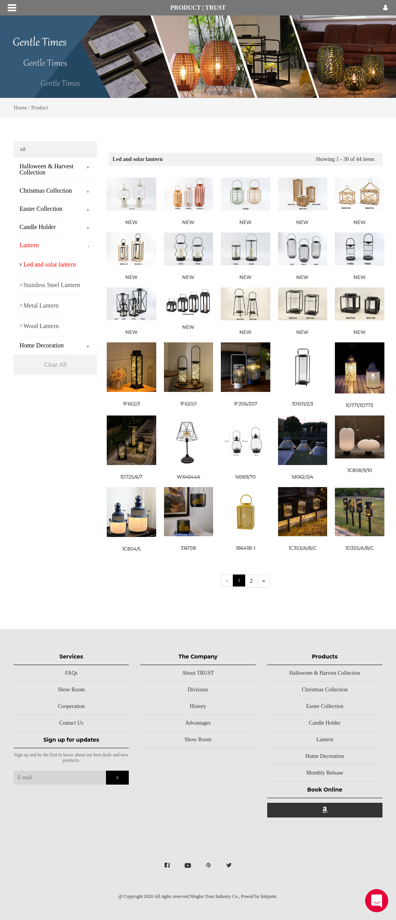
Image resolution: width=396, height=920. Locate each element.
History (198, 706)
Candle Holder (325, 723)
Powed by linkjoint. (259, 896)
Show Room (71, 690)
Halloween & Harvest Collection (324, 673)
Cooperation (71, 706)
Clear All (57, 364)
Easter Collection (324, 706)
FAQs (71, 673)
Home (20, 108)
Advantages (198, 723)
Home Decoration (325, 756)
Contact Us (71, 723)
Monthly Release (324, 773)
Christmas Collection (325, 690)
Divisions (198, 690)
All (24, 149)
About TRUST (198, 673)
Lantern (324, 739)
